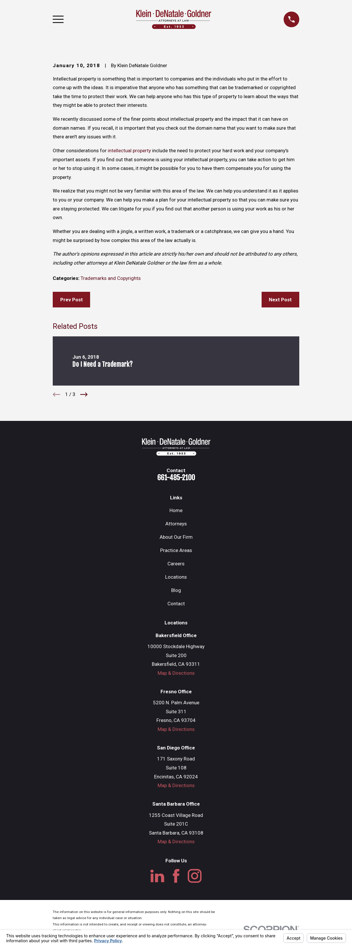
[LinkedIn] (157, 876)
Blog (176, 590)
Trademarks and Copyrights (111, 278)
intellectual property (129, 150)
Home (176, 510)
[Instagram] (195, 876)
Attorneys (176, 524)
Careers (176, 563)
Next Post (280, 299)
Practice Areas (176, 550)
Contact (176, 603)
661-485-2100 (176, 477)
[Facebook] (176, 876)
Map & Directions (176, 673)
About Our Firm (176, 537)
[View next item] (84, 394)
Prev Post (71, 299)
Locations (176, 577)
